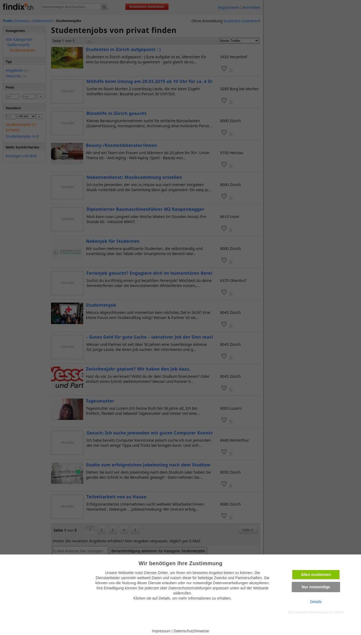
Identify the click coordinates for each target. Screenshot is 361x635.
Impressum (161, 631)
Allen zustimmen (316, 574)
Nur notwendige (316, 587)
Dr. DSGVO (337, 612)
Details (316, 602)
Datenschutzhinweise (191, 631)
